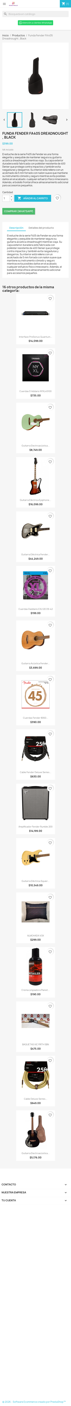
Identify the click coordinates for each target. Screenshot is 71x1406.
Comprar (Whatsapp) (18, 211)
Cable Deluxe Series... (35, 1098)
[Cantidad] (6, 198)
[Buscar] (35, 14)
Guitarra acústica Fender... (35, 663)
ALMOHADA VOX (35, 935)
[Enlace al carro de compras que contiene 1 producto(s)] (65, 4)
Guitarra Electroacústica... (36, 445)
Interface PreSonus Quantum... (35, 336)
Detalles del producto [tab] (41, 227)
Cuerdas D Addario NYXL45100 (35, 391)
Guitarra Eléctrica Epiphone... (35, 500)
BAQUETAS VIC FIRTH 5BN (35, 1044)
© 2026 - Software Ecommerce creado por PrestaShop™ (34, 1402)
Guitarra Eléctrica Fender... (35, 554)
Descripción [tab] (16, 227)
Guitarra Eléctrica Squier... (35, 881)
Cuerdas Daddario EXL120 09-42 (35, 609)
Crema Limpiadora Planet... (35, 990)
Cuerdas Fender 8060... (35, 717)
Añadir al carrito (33, 198)
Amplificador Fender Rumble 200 (35, 826)
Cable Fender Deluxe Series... (35, 772)
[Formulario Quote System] (35, 1303)
